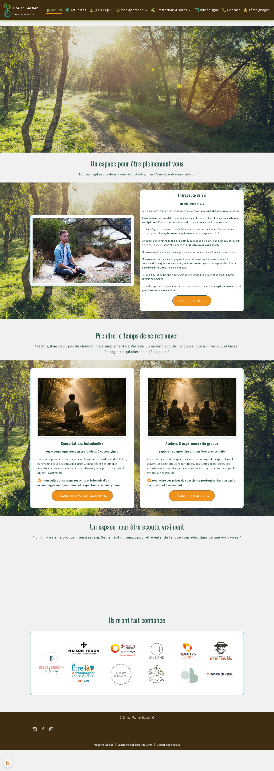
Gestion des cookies (172, 766)
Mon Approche (129, 10)
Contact (231, 10)
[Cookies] (8, 763)
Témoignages (256, 10)
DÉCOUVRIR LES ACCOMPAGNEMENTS (82, 517)
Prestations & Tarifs (169, 10)
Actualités (75, 10)
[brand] (21, 10)
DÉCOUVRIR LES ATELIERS (192, 517)
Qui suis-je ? (100, 10)
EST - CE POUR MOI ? (191, 322)
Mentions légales (100, 766)
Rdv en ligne (206, 10)
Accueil (54, 10)
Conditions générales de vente (135, 766)
